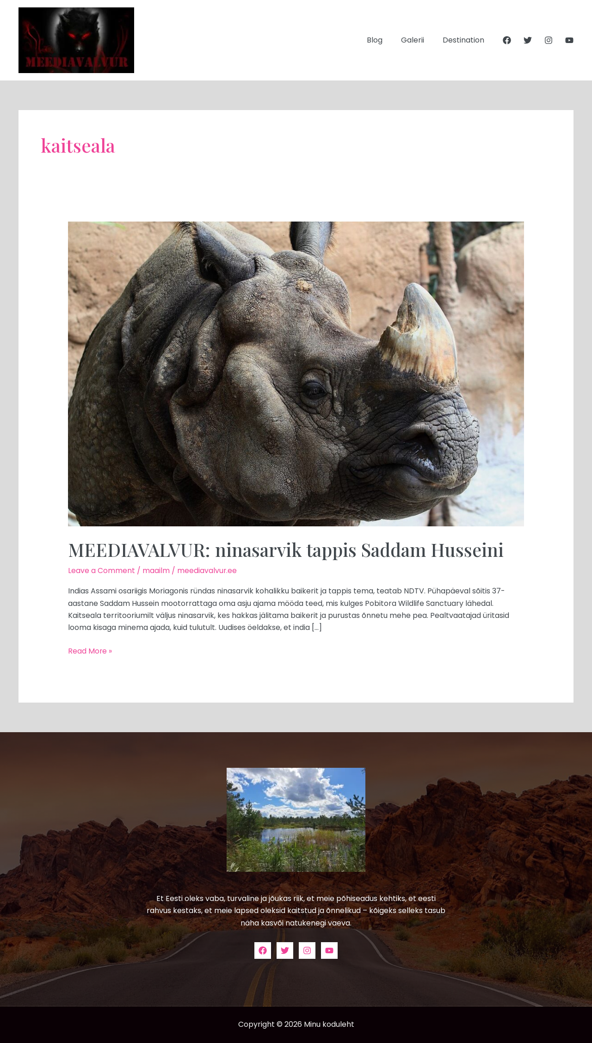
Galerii (418, 40)
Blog (384, 40)
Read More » (90, 650)
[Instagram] (548, 40)
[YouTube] (569, 40)
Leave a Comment (101, 570)
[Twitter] (528, 40)
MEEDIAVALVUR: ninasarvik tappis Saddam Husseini (290, 549)
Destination (465, 40)
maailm (156, 570)
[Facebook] (507, 40)
